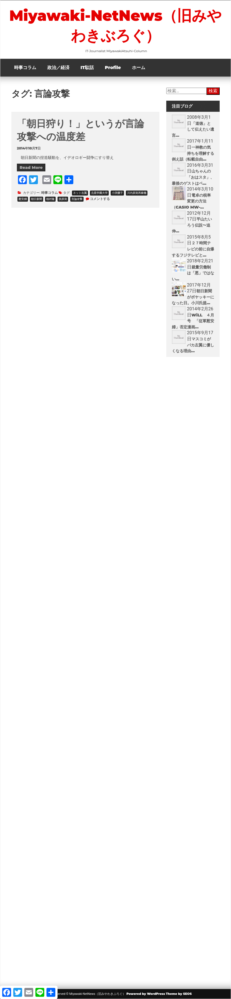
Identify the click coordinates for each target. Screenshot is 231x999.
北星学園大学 (99, 193)
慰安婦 (23, 199)
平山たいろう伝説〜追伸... (192, 225)
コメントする (100, 199)
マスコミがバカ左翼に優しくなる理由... (193, 344)
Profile (113, 67)
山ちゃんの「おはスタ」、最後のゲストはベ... (193, 177)
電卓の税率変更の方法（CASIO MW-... (191, 201)
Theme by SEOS (179, 994)
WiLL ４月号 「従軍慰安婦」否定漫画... (193, 321)
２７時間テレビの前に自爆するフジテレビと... (193, 248)
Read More (31, 167)
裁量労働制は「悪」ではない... (193, 273)
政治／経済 (58, 67)
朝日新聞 (36, 199)
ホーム (138, 67)
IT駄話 (87, 67)
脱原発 (63, 199)
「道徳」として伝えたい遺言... (193, 129)
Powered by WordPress (145, 994)
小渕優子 (117, 193)
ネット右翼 (80, 193)
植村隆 (50, 199)
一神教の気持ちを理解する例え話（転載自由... (193, 153)
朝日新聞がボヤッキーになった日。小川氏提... (193, 296)
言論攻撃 (76, 199)
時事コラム (25, 67)
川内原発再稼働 (136, 193)
